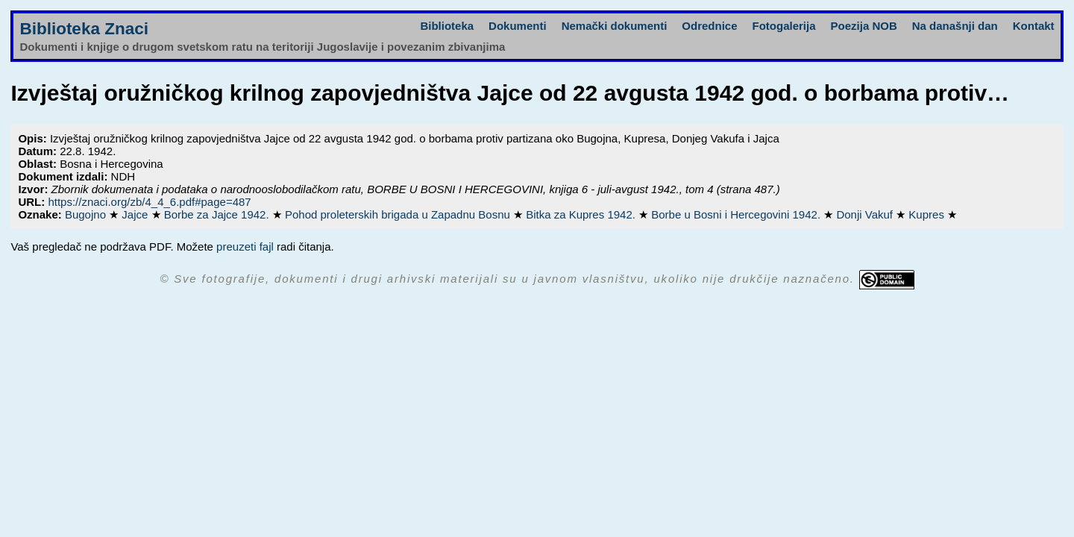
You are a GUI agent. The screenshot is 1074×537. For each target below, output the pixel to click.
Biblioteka (447, 25)
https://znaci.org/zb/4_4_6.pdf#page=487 (149, 201)
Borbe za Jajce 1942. (218, 214)
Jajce (136, 214)
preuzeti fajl (245, 246)
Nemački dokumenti (615, 25)
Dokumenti (518, 25)
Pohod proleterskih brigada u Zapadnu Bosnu (399, 214)
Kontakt (1034, 25)
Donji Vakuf (866, 214)
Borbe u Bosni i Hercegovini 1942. (737, 214)
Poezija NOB (864, 25)
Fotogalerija (784, 25)
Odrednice (709, 25)
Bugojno (87, 214)
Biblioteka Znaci (83, 28)
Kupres (927, 214)
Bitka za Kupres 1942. (582, 214)
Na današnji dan (955, 25)
